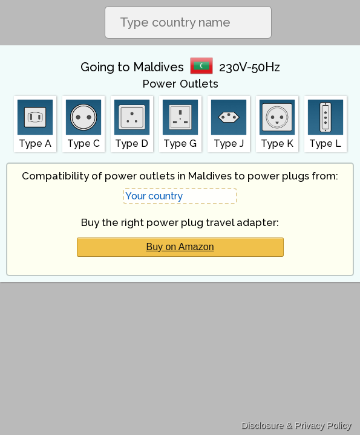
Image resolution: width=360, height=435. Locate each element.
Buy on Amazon (180, 247)
